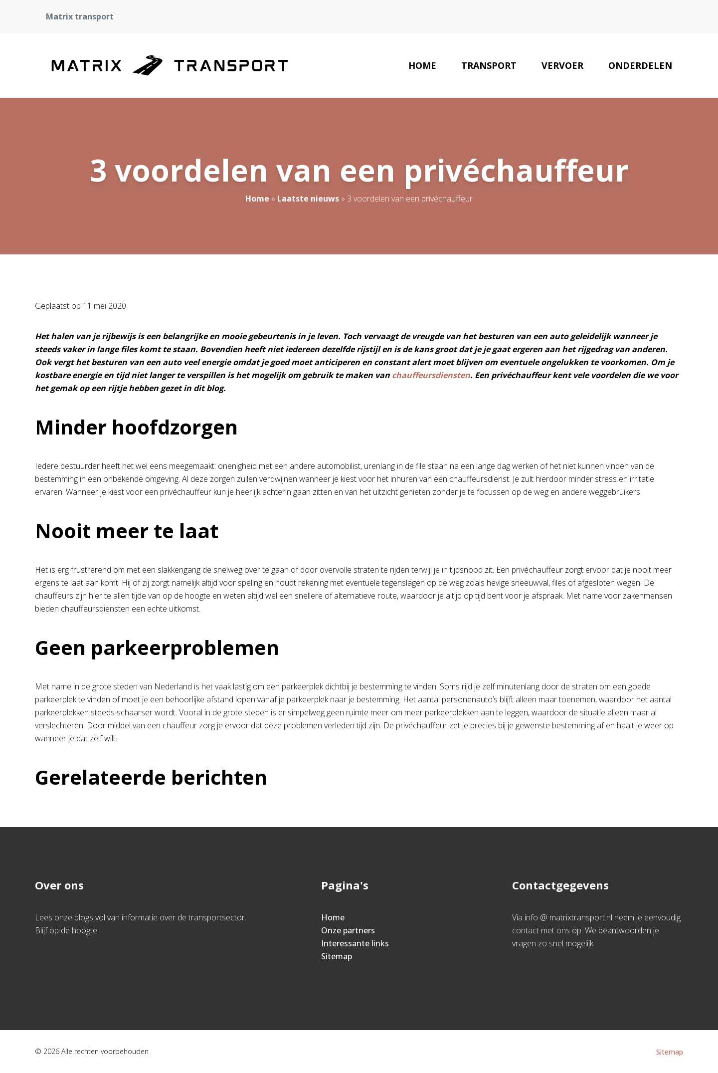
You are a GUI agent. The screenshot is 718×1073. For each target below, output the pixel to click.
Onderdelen (640, 65)
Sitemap (336, 956)
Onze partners (348, 930)
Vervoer (562, 65)
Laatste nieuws (308, 198)
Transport (489, 65)
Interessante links (355, 943)
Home (422, 65)
